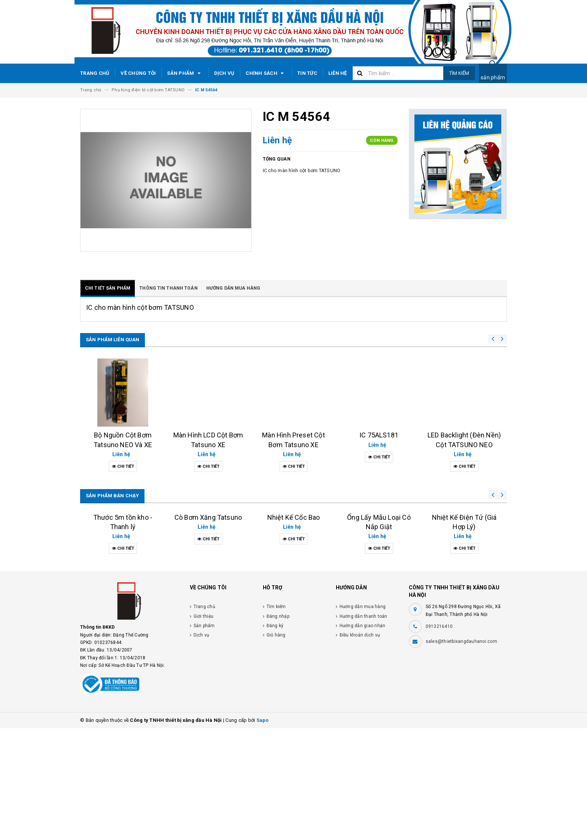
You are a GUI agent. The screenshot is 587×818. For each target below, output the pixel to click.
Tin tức (307, 73)
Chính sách (266, 73)
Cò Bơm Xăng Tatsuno (208, 607)
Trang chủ (94, 73)
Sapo (262, 810)
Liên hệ (337, 73)
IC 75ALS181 (378, 435)
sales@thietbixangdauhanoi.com (461, 731)
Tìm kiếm (459, 73)
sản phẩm (493, 77)
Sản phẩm (185, 73)
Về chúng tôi (138, 73)
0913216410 (439, 716)
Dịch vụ (224, 73)
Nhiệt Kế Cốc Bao (293, 591)
